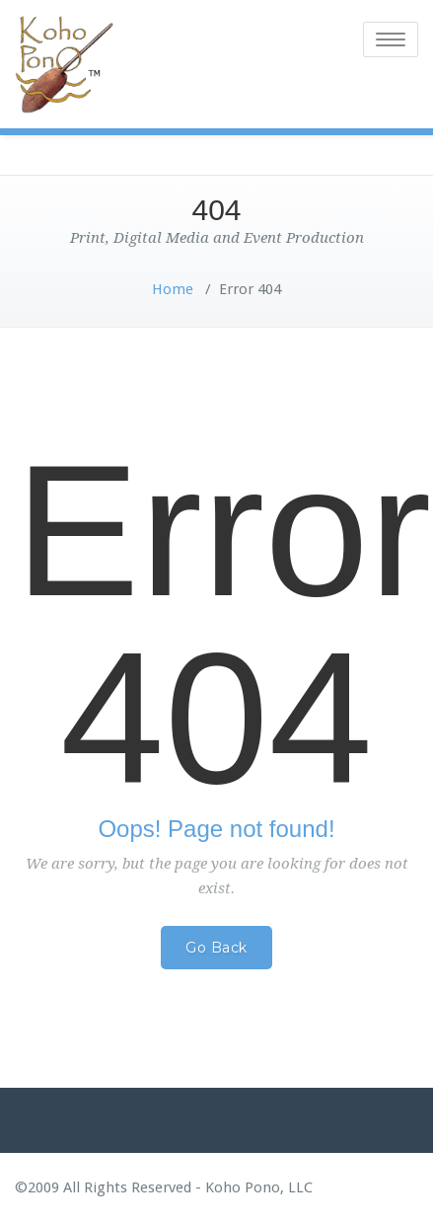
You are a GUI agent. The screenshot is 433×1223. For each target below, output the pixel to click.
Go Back (216, 947)
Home (172, 289)
